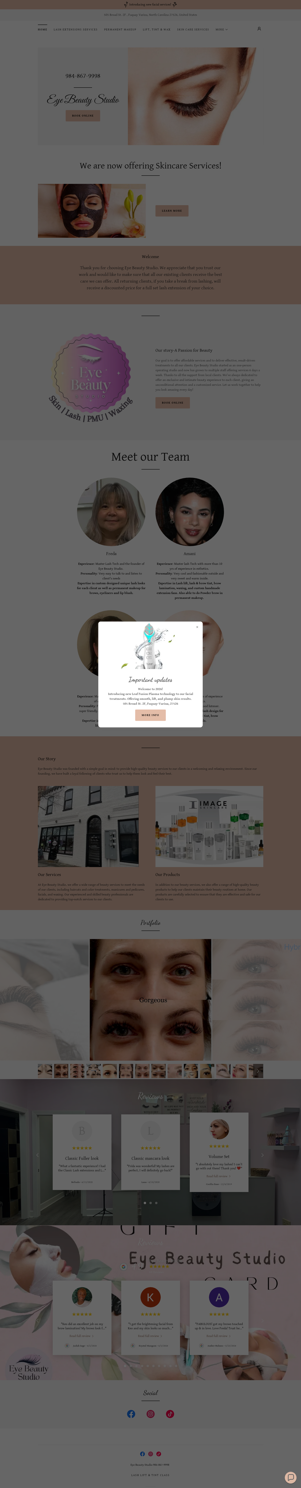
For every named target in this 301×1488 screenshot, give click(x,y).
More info (150, 715)
